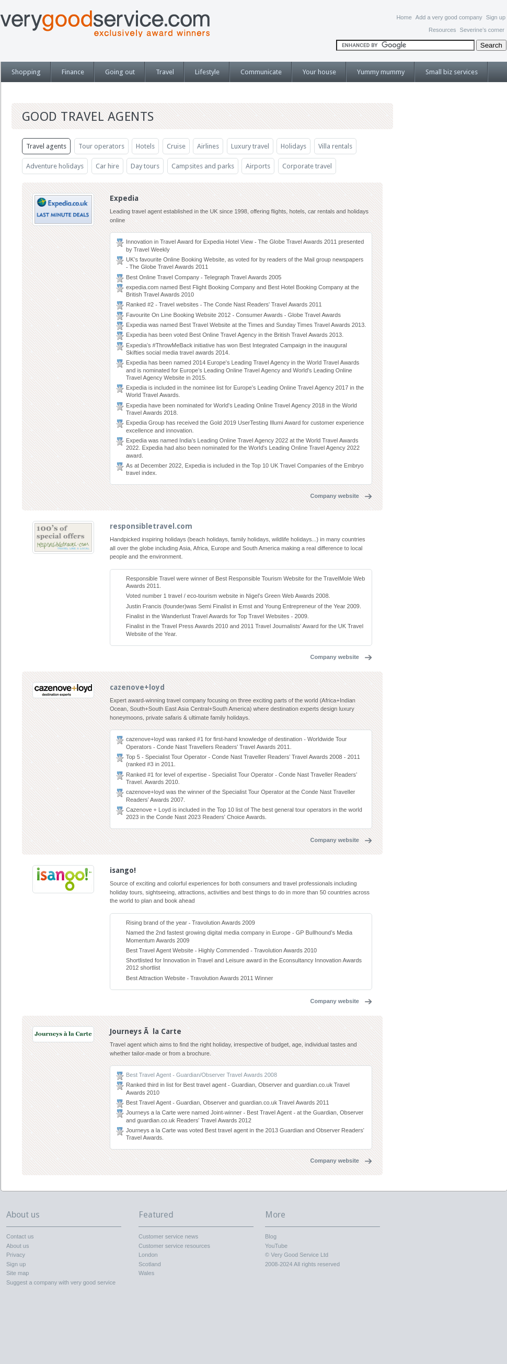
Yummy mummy (381, 72)
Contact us (20, 1236)
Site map (17, 1273)
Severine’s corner (482, 30)
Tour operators (101, 146)
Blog (270, 1236)
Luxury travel (250, 146)
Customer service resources (174, 1246)
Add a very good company (449, 17)
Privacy (15, 1255)
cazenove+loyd (137, 687)
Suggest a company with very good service (61, 1282)
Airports (258, 166)
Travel (165, 72)
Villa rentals (335, 146)
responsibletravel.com (151, 526)
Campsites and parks (202, 166)
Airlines (208, 146)
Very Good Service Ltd (299, 1255)
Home (403, 17)
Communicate (261, 72)
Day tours (145, 166)
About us (17, 1246)
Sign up (495, 17)
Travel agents (46, 146)
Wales (146, 1273)
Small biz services (451, 72)
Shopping (26, 72)
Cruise (176, 146)
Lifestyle (207, 72)
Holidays (293, 146)
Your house (319, 72)
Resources (442, 30)
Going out (120, 72)
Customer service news (168, 1236)
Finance (73, 72)
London (148, 1255)
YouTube (276, 1246)
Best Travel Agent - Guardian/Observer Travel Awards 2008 (201, 1075)
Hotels (145, 146)
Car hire (107, 166)
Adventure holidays (55, 166)
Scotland (150, 1264)
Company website (334, 496)
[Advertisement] (455, 264)
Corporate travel (307, 166)
